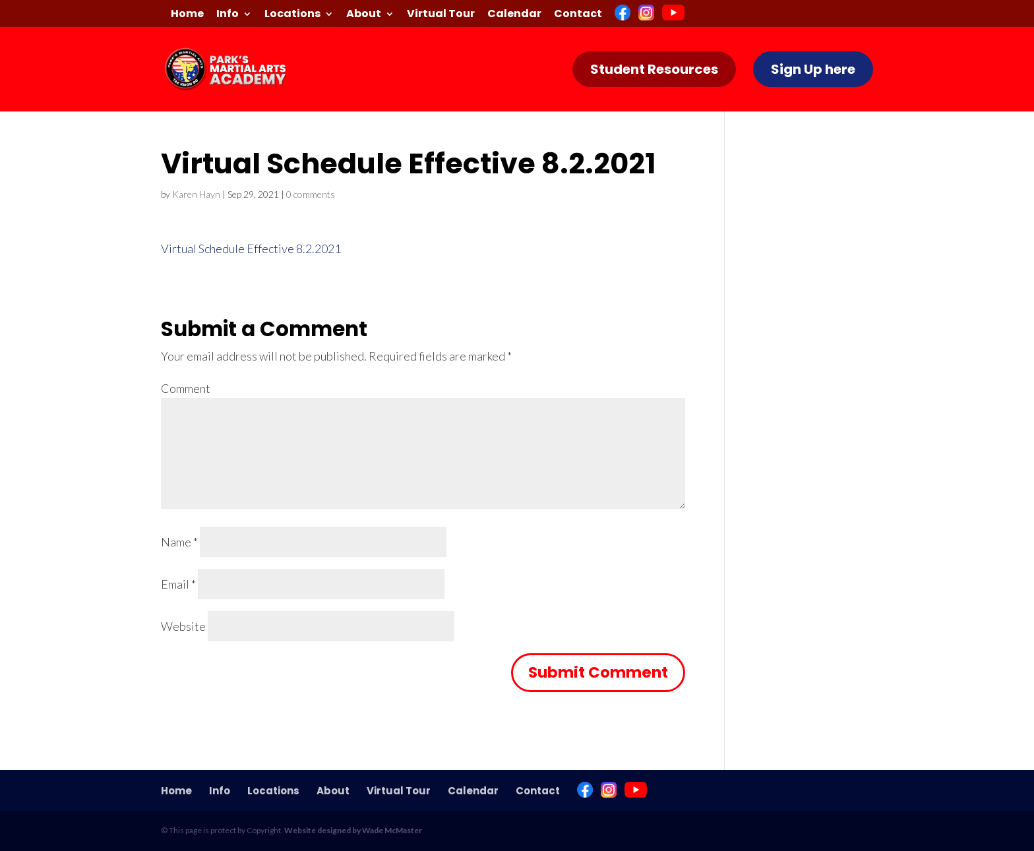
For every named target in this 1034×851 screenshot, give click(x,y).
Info (227, 15)
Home (187, 15)
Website (183, 626)
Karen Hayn (196, 194)
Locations (292, 15)
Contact (578, 15)
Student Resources (654, 69)
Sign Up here (813, 69)
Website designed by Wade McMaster (353, 830)
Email (178, 584)
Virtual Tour (441, 15)
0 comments (310, 194)
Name (179, 542)
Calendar (514, 15)
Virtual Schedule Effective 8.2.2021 (251, 248)
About (363, 15)
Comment (185, 388)
